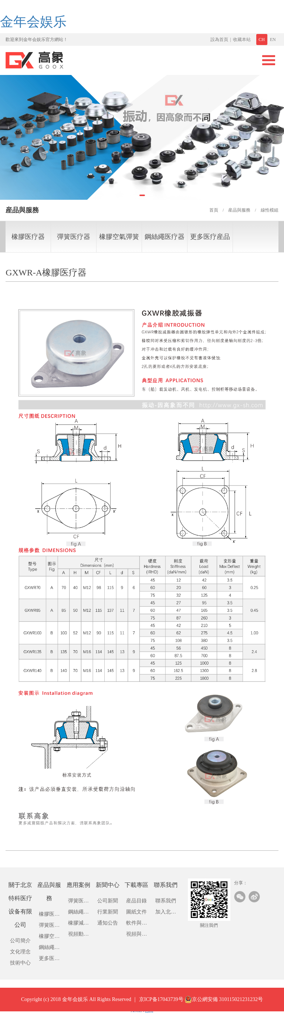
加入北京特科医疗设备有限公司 (165, 913)
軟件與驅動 (136, 924)
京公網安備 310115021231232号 (224, 1006)
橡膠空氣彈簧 (119, 236)
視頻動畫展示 (78, 935)
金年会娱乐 (33, 21)
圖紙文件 (136, 912)
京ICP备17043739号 (161, 1006)
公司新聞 (107, 901)
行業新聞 (107, 912)
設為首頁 (219, 39)
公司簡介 (20, 940)
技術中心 (20, 963)
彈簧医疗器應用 (78, 902)
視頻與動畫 (136, 935)
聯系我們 (165, 901)
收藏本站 (242, 39)
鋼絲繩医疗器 (165, 236)
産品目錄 (136, 901)
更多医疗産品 (210, 236)
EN (273, 39)
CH (261, 39)
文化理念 (20, 951)
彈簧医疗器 (73, 236)
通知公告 (107, 923)
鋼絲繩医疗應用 (78, 913)
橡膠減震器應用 (78, 924)
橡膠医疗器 (28, 236)
